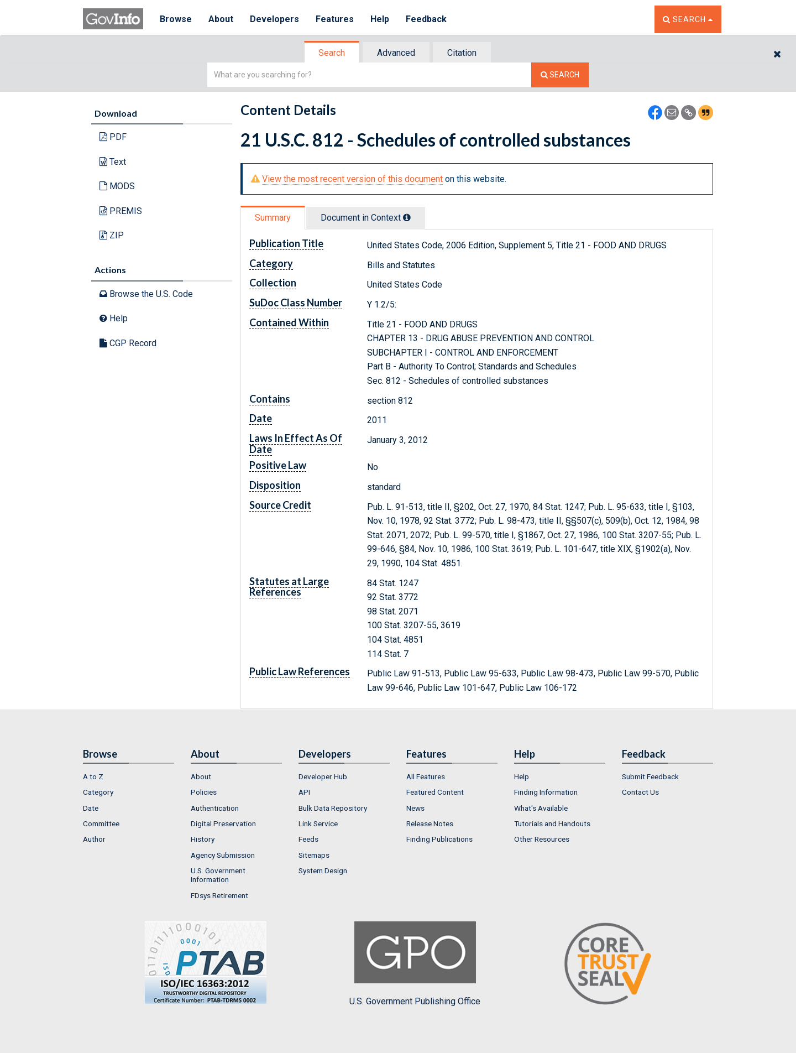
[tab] (332, 53)
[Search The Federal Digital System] (560, 74)
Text (113, 162)
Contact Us (640, 792)
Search (331, 53)
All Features (425, 776)
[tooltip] (407, 217)
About (220, 19)
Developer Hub (322, 776)
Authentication (215, 808)
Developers (274, 19)
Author (94, 839)
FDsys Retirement (219, 895)
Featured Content (435, 792)
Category (98, 792)
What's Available (541, 808)
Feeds (308, 839)
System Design (322, 870)
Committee (101, 823)
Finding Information (546, 792)
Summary (273, 217)
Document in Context (366, 217)
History (202, 839)
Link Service (318, 823)
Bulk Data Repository (332, 808)
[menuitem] (128, 776)
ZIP (112, 235)
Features (335, 19)
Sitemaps (313, 855)
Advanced (396, 53)
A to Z (93, 776)
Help (379, 19)
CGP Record (128, 343)
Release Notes (429, 823)
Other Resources (541, 839)
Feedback (426, 19)
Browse (176, 19)
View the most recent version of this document (352, 179)
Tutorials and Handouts (552, 823)
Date (90, 808)
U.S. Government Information (218, 875)
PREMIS (121, 211)
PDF (113, 137)
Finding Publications (439, 839)
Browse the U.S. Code (146, 294)
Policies (204, 792)
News (415, 808)
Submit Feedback (650, 776)
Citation (461, 53)
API (304, 792)
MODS (117, 186)
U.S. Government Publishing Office (414, 964)
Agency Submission (223, 855)
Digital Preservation (223, 823)
